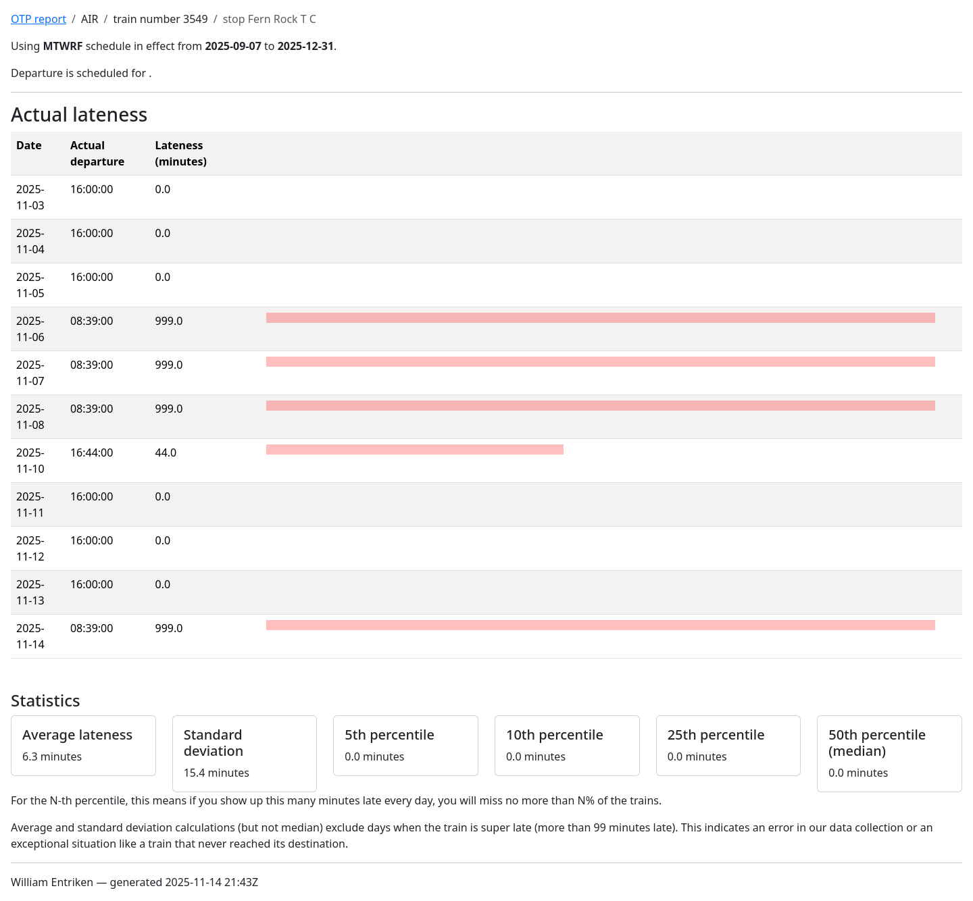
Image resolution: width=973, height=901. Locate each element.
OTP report (38, 18)
